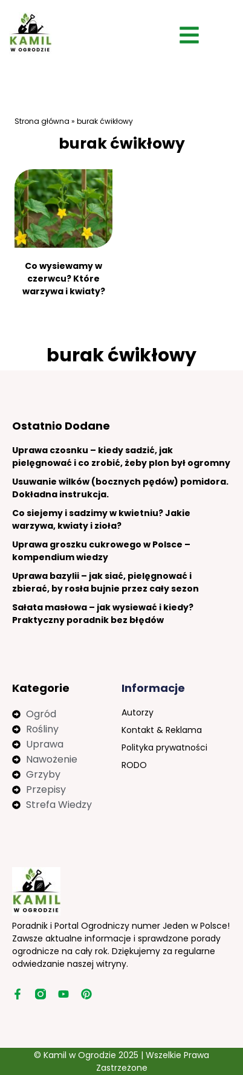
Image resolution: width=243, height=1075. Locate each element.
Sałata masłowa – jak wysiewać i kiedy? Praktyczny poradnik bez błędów (102, 613)
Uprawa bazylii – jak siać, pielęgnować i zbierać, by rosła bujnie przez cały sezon (105, 582)
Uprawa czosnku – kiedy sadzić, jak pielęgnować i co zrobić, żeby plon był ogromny (121, 456)
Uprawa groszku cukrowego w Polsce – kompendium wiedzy (101, 550)
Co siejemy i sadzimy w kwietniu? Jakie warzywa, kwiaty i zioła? (101, 519)
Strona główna (42, 121)
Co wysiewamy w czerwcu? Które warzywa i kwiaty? (63, 278)
